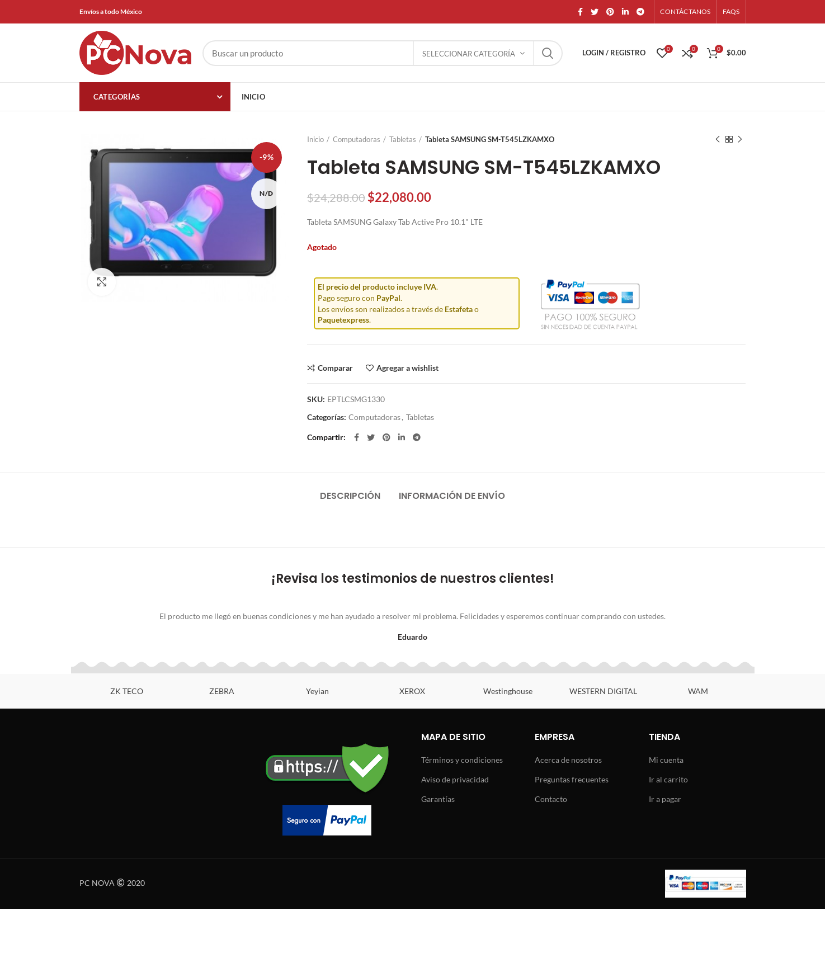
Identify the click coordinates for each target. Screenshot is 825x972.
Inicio (315, 139)
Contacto (551, 799)
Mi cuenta (666, 760)
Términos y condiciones (462, 760)
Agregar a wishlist (407, 368)
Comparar (335, 368)
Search (548, 53)
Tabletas (402, 139)
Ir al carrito (668, 779)
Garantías (438, 799)
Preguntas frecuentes (572, 779)
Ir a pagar (665, 799)
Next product (740, 139)
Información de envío (452, 495)
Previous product (717, 139)
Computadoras (356, 139)
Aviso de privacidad (455, 779)
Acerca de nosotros (568, 760)
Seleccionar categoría (468, 53)
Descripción (350, 495)
